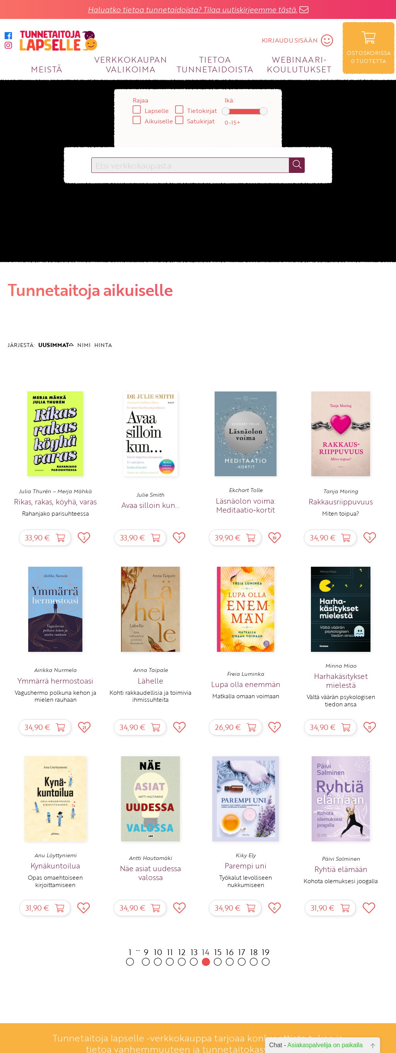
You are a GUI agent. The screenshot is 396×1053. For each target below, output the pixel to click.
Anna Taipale (150, 670)
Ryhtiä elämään (340, 869)
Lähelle (150, 680)
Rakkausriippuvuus (341, 501)
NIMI (83, 345)
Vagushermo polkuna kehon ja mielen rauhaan (55, 696)
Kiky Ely (246, 855)
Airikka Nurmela (55, 670)
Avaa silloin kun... (150, 505)
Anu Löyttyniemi (55, 855)
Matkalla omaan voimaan (245, 695)
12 (182, 956)
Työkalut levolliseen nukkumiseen (245, 881)
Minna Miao (341, 666)
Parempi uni (245, 865)
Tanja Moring (340, 491)
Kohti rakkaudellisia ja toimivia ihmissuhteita (150, 696)
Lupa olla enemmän (245, 684)
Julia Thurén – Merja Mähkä (55, 491)
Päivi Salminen (341, 859)
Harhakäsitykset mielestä (341, 680)
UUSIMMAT (55, 345)
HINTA (103, 345)
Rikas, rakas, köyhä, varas (55, 501)
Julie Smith (150, 495)
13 (194, 956)
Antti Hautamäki (150, 858)
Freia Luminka (245, 674)
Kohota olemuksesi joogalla (341, 880)
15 (218, 956)
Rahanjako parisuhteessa (55, 513)
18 (254, 956)
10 (158, 956)
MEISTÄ (46, 69)
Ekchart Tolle (246, 490)
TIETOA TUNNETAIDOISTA (215, 64)
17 (242, 956)
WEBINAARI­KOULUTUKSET (299, 64)
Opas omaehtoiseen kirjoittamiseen (55, 881)
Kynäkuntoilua (55, 865)
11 (170, 956)
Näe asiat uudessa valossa (150, 873)
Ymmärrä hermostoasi (55, 680)
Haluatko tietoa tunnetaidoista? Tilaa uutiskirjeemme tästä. (192, 9)
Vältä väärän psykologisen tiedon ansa (341, 700)
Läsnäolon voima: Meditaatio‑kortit (245, 505)
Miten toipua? (340, 513)
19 (266, 956)
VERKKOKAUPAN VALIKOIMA (130, 64)
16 (230, 956)
